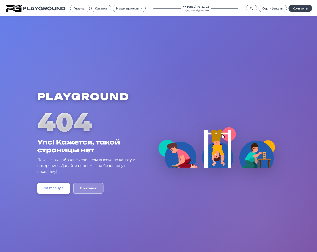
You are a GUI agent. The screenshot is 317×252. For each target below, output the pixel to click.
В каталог (88, 188)
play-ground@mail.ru (196, 10)
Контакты (300, 8)
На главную (53, 188)
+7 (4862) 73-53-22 (196, 6)
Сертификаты (272, 8)
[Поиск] (251, 8)
